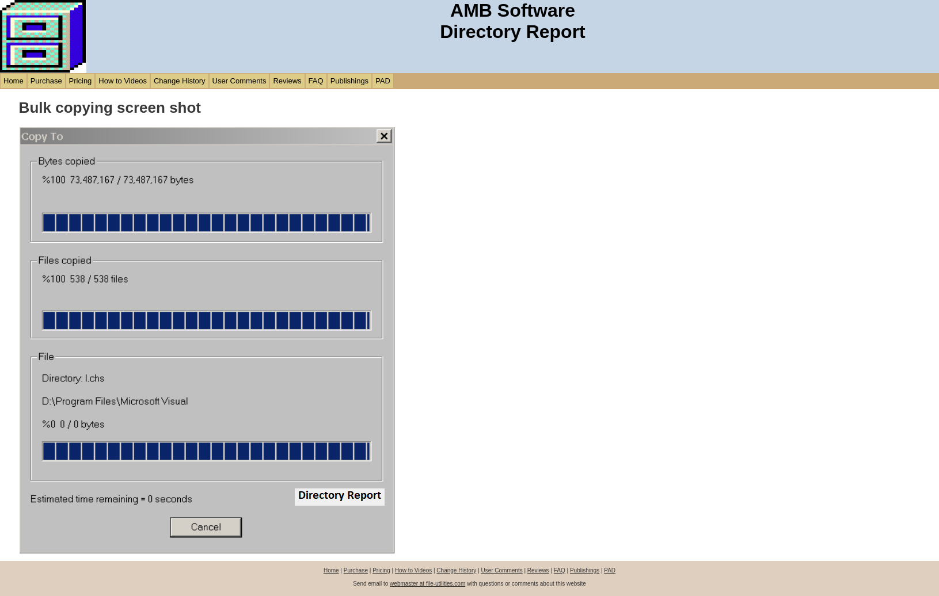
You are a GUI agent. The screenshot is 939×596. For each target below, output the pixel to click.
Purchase (46, 81)
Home (13, 81)
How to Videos (122, 81)
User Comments (239, 81)
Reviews (287, 81)
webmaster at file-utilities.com (427, 583)
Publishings (349, 81)
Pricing (80, 81)
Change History (180, 81)
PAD (382, 81)
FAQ (316, 81)
